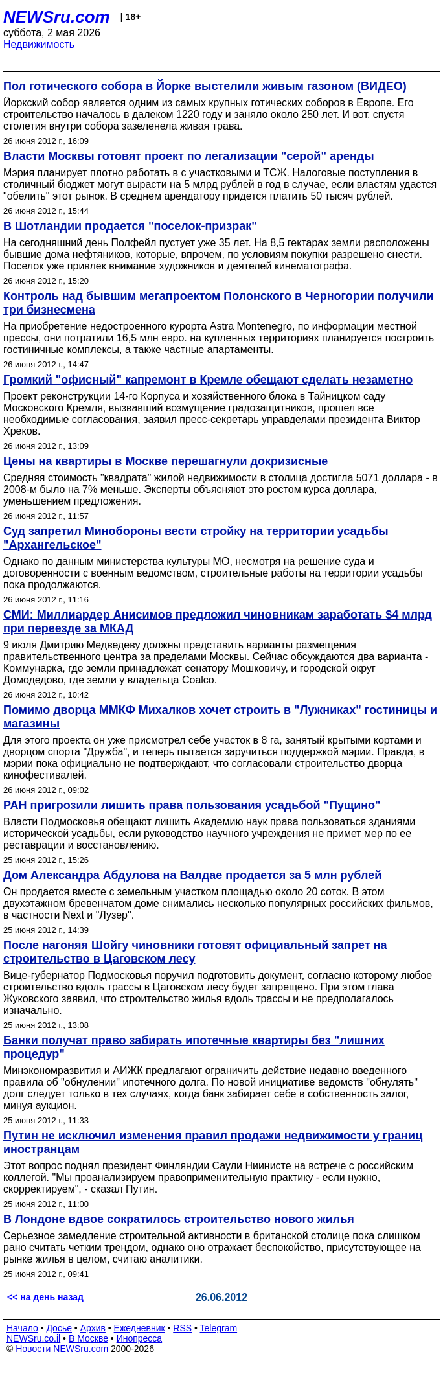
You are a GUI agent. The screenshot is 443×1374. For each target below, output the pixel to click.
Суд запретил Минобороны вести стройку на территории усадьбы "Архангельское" (196, 538)
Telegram (219, 1328)
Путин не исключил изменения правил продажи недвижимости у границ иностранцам (212, 1142)
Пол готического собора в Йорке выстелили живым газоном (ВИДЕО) (205, 86)
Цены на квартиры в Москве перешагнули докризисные (165, 461)
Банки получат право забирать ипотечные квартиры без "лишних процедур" (194, 1047)
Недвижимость (38, 44)
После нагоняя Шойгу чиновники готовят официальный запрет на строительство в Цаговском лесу (195, 952)
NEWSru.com (56, 17)
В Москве (88, 1338)
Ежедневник (139, 1328)
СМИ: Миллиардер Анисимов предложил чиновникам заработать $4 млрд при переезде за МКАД (217, 621)
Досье (59, 1328)
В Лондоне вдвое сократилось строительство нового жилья (178, 1219)
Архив (93, 1328)
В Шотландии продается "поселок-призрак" (130, 226)
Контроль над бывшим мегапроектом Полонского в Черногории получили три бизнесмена (218, 303)
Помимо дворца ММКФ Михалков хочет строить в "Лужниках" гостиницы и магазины (220, 717)
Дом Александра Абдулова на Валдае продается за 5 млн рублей (192, 875)
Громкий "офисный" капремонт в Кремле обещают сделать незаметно (208, 379)
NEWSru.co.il (33, 1338)
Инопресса (140, 1338)
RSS (182, 1328)
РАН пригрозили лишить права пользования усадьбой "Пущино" (192, 805)
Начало (22, 1328)
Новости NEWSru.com (62, 1349)
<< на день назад (45, 1297)
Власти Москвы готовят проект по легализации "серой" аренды (188, 156)
